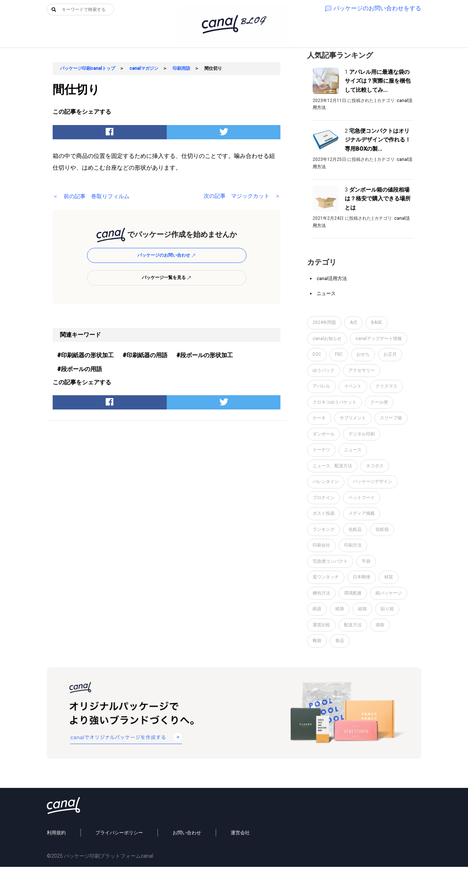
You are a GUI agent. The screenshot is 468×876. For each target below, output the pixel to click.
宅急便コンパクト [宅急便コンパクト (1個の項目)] (330, 561)
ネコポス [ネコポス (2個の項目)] (375, 465)
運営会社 (240, 842)
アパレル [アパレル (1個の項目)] (321, 386)
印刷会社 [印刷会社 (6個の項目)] (321, 545)
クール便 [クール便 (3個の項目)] (379, 402)
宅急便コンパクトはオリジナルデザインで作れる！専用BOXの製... (378, 140)
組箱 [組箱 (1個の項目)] (362, 608)
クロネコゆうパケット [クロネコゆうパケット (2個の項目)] (334, 402)
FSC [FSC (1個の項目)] (339, 354)
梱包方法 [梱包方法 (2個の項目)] (321, 593)
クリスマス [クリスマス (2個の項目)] (386, 386)
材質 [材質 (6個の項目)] (388, 576)
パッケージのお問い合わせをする (373, 8)
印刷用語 (181, 68)
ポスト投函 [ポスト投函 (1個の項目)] (324, 513)
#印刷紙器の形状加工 (85, 355)
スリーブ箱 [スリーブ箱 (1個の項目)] (391, 417)
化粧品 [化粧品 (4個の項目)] (355, 529)
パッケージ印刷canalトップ (87, 68)
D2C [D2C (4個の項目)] (317, 354)
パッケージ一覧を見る (166, 277)
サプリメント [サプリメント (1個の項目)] (353, 417)
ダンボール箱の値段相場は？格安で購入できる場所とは (378, 198)
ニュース (326, 293)
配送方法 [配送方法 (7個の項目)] (353, 624)
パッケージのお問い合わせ (166, 255)
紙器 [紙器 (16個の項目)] (317, 608)
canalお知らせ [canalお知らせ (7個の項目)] (327, 338)
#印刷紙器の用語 (144, 355)
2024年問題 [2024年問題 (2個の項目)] (324, 322)
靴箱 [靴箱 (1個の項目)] (317, 640)
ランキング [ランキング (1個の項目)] (324, 529)
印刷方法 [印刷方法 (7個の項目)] (353, 545)
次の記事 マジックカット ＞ (239, 196)
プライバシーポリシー (119, 842)
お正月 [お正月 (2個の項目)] (390, 354)
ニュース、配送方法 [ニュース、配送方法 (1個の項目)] (332, 465)
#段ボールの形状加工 (204, 355)
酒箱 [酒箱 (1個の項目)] (379, 624)
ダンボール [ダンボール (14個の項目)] (324, 434)
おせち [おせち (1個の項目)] (363, 354)
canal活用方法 (332, 278)
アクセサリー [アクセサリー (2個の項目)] (361, 370)
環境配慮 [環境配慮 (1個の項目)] (353, 593)
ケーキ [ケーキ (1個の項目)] (319, 417)
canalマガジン (143, 68)
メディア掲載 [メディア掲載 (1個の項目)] (361, 513)
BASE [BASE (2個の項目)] (376, 322)
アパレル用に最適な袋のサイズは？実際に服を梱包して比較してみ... (378, 81)
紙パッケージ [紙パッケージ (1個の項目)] (388, 593)
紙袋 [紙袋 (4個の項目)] (339, 608)
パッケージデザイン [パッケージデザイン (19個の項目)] (372, 481)
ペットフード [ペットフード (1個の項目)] (361, 497)
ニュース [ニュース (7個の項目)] (353, 449)
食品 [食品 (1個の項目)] (339, 640)
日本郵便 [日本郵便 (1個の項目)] (361, 576)
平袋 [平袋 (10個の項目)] (366, 561)
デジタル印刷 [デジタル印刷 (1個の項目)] (361, 434)
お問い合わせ (187, 842)
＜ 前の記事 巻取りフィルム (94, 196)
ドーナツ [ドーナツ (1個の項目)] (321, 449)
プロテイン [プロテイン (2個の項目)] (324, 497)
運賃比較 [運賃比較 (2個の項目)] (321, 624)
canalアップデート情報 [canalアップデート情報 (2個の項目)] (378, 338)
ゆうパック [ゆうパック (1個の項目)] (324, 370)
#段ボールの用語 (79, 369)
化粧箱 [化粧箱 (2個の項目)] (382, 529)
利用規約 (56, 842)
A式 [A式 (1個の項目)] (353, 322)
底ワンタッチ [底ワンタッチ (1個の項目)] (326, 576)
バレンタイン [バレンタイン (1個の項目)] (326, 481)
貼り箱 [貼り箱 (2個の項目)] (387, 608)
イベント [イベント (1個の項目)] (353, 386)
